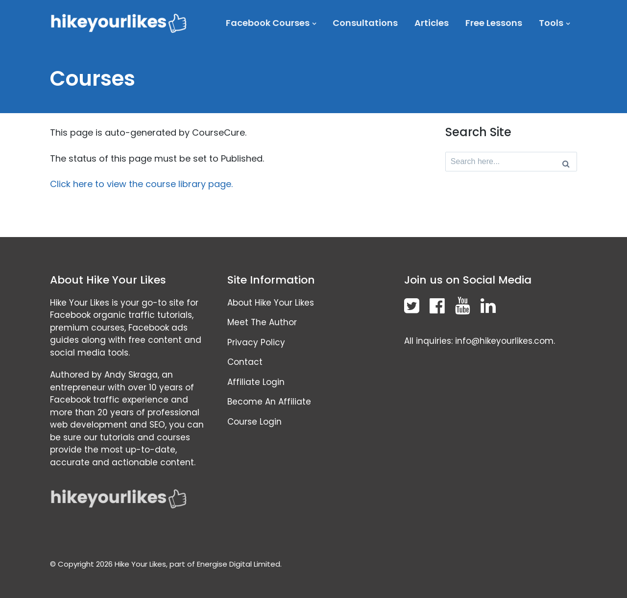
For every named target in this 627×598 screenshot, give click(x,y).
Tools (551, 23)
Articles (431, 23)
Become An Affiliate (269, 401)
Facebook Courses (268, 23)
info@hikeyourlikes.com (504, 341)
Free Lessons (493, 23)
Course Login (254, 422)
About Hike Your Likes (270, 303)
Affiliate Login (256, 382)
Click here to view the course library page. (141, 184)
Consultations (365, 23)
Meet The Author (262, 322)
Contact (245, 362)
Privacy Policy (256, 342)
